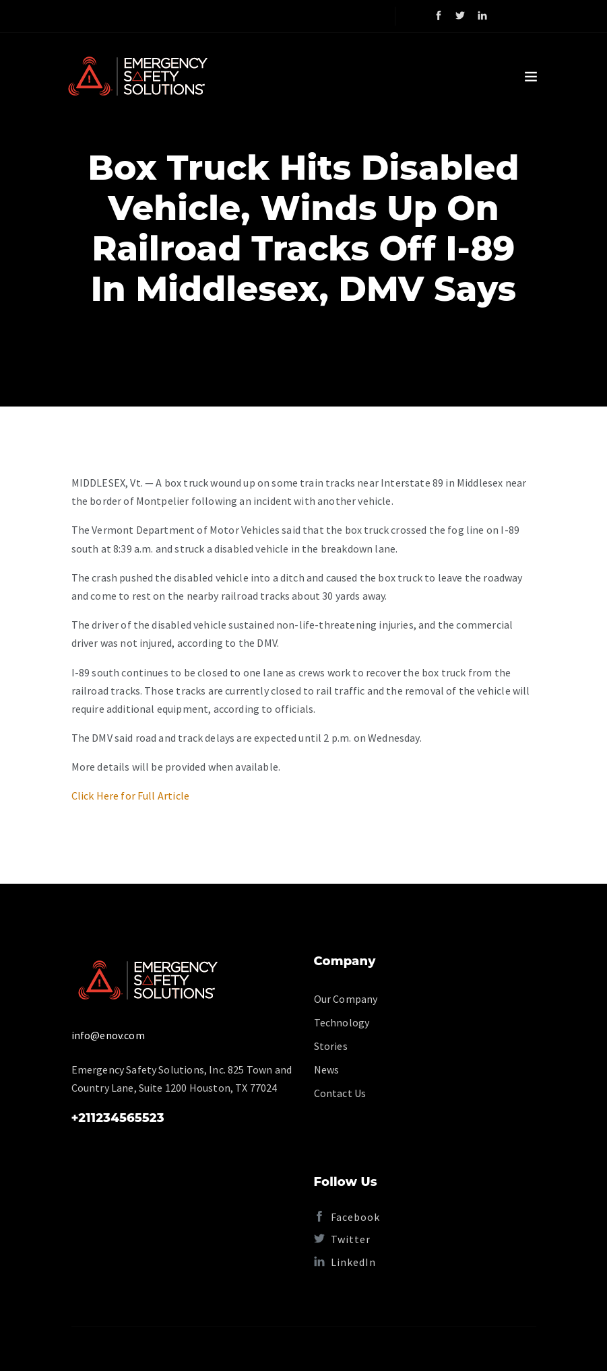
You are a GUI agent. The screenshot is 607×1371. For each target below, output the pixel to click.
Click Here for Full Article (130, 795)
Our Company (346, 999)
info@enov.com (108, 1035)
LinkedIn (345, 1262)
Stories (331, 1046)
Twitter (342, 1239)
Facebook (347, 1217)
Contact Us (340, 1093)
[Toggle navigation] (530, 76)
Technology (342, 1022)
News (327, 1069)
